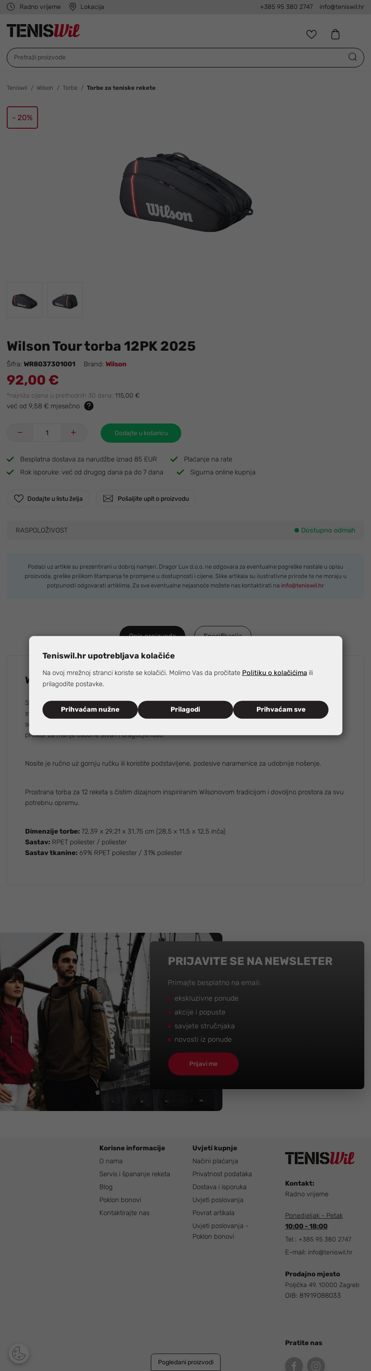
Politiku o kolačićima (274, 673)
